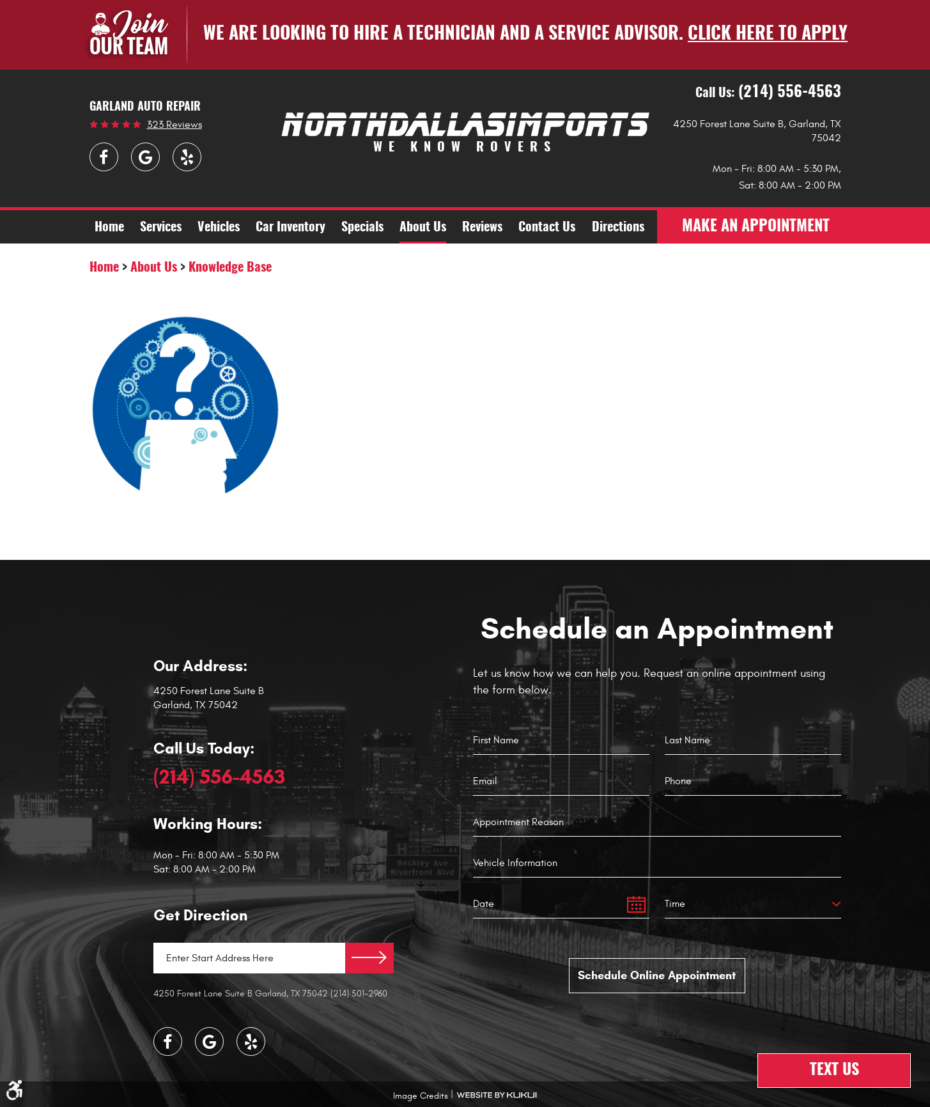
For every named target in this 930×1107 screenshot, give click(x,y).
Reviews (482, 227)
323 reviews (174, 124)
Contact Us (546, 227)
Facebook (103, 157)
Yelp (187, 157)
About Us (422, 227)
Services (161, 227)
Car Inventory (290, 227)
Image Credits (420, 1095)
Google (145, 157)
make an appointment (756, 227)
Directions (618, 227)
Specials (362, 227)
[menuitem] (109, 227)
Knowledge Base (230, 267)
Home (109, 227)
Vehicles (219, 227)
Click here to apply (768, 34)
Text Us (834, 1070)
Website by (497, 1095)
